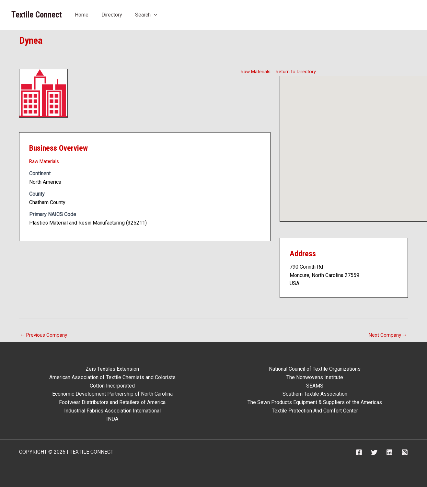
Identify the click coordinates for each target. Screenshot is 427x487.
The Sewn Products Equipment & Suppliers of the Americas (315, 402)
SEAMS (314, 386)
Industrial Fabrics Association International (112, 411)
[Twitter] (374, 452)
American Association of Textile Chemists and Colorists (112, 377)
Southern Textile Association (315, 394)
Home (81, 15)
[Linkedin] (389, 452)
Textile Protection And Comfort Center (315, 411)
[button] (353, 143)
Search (146, 15)
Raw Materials (254, 71)
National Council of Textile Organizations (315, 369)
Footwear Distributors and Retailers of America (112, 402)
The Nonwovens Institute (314, 377)
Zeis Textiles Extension (112, 369)
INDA (112, 419)
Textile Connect (36, 14)
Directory (111, 15)
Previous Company (44, 335)
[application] (154, 15)
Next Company (387, 335)
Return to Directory (297, 71)
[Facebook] (359, 452)
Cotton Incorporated (112, 386)
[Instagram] (404, 452)
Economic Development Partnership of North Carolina (112, 394)
